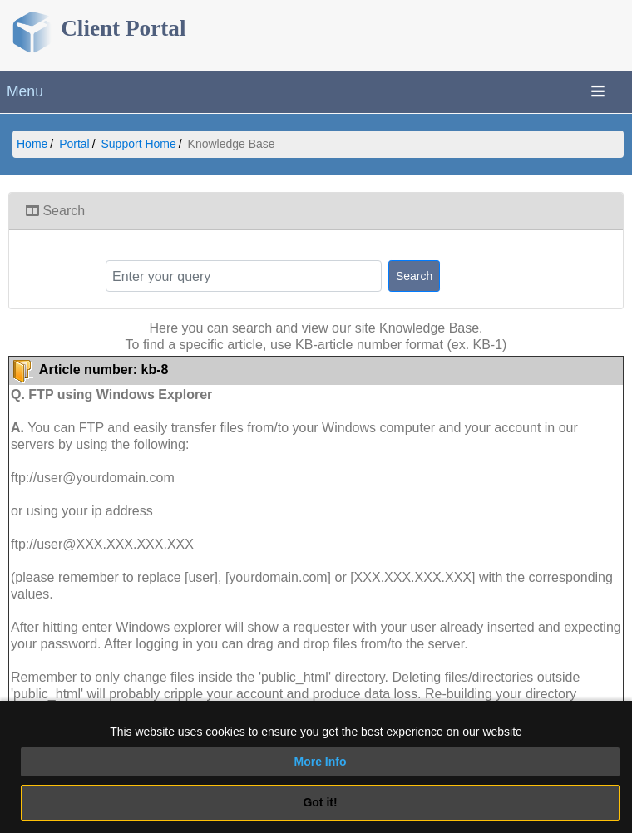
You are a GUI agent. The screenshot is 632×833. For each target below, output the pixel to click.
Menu (25, 91)
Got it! (320, 802)
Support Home (138, 143)
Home (32, 143)
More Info (320, 761)
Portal (74, 143)
